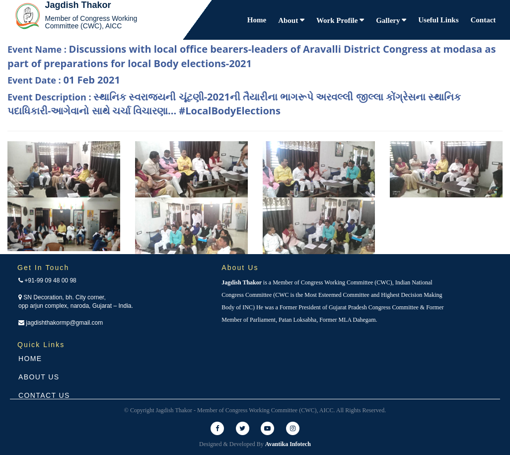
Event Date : (63, 80)
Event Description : (234, 104)
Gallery (389, 20)
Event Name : (251, 56)
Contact (483, 20)
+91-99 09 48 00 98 (47, 280)
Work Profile (338, 20)
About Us (39, 377)
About (289, 20)
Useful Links (438, 20)
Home (256, 20)
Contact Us (44, 395)
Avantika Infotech (288, 444)
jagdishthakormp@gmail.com (60, 322)
